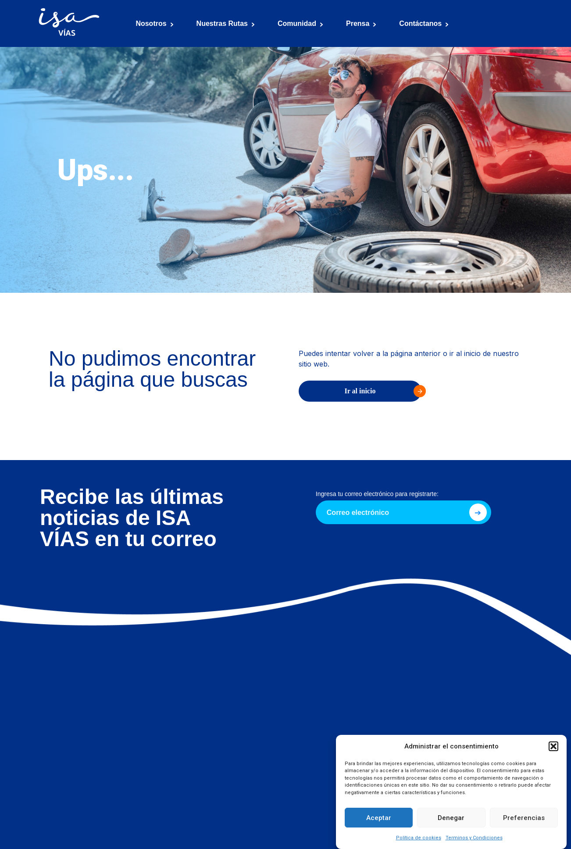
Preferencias (524, 818)
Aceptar (378, 818)
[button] (553, 746)
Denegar (451, 818)
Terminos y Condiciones (474, 838)
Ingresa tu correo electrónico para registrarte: (377, 494)
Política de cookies (418, 838)
